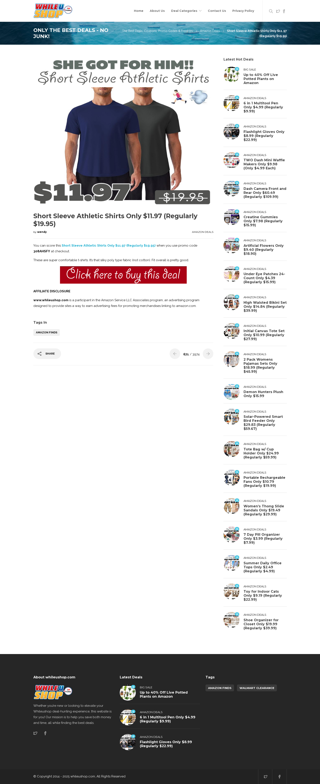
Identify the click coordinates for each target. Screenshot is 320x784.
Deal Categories (184, 11)
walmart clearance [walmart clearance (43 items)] (257, 688)
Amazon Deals (210, 31)
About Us (157, 11)
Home (138, 11)
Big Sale (250, 69)
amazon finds (46, 332)
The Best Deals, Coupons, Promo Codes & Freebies (157, 31)
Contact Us (217, 11)
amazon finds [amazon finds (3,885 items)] (219, 688)
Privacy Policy (243, 11)
